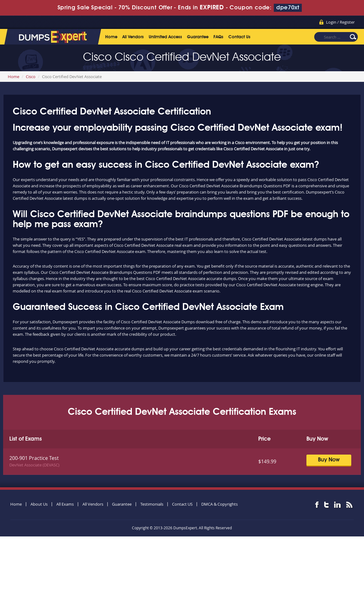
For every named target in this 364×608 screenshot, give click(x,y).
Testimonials (151, 504)
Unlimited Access (165, 37)
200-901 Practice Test (34, 458)
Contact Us (239, 37)
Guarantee (197, 37)
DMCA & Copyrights (219, 504)
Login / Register (340, 22)
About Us (39, 504)
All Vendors (133, 37)
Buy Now (329, 460)
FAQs (218, 37)
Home (111, 37)
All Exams (65, 504)
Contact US (182, 504)
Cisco (30, 76)
